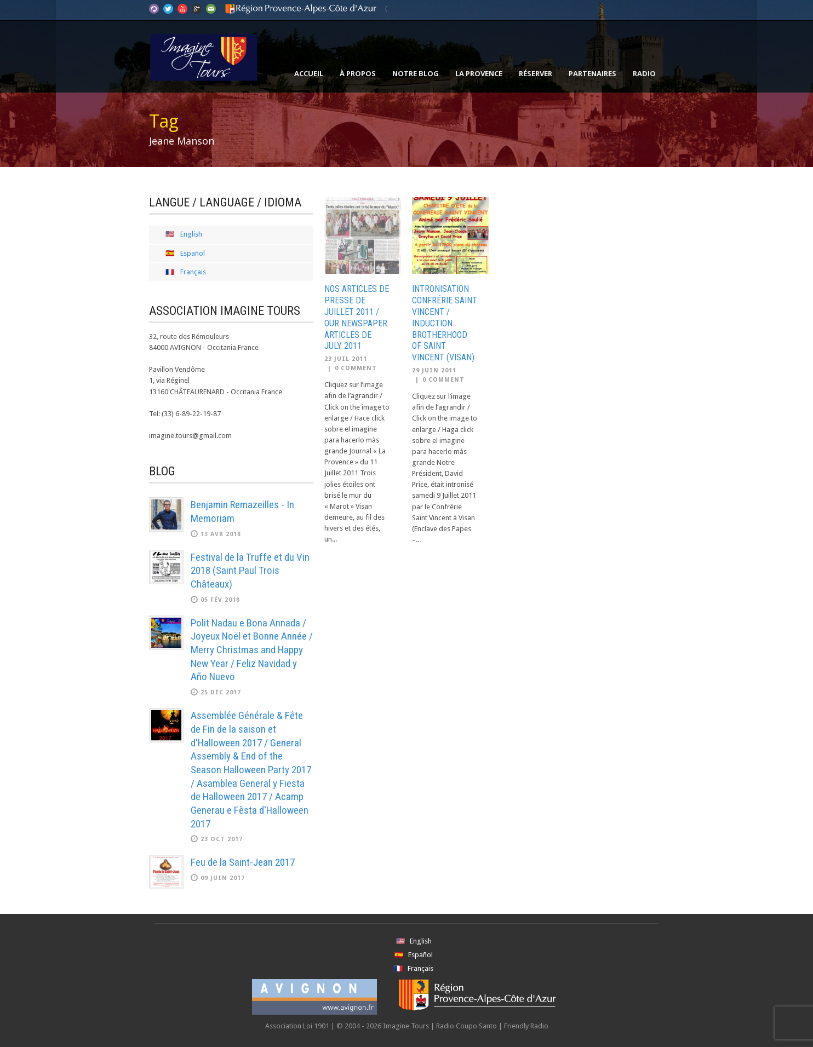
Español (192, 253)
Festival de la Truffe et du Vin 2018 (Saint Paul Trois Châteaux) (250, 570)
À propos (358, 73)
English (191, 234)
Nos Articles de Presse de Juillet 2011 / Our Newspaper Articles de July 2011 (356, 317)
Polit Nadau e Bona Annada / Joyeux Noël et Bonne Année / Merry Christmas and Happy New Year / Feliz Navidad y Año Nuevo (252, 650)
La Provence (478, 73)
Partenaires (592, 73)
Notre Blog (415, 73)
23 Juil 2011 (345, 359)
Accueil (308, 73)
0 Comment (356, 368)
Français (193, 272)
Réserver (535, 73)
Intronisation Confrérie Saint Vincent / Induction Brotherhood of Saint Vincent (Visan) (444, 323)
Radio (644, 73)
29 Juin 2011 (434, 370)
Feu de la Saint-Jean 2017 (243, 862)
